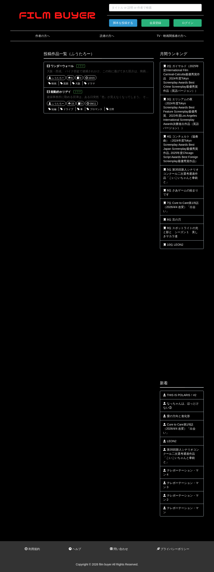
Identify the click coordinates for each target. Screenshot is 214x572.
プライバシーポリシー (173, 549)
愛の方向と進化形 (176, 416)
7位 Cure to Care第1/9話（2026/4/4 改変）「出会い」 (180, 207)
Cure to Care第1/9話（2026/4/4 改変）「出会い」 (179, 428)
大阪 (76, 83)
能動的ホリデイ (61, 91)
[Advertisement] (23, 113)
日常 (110, 109)
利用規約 (32, 549)
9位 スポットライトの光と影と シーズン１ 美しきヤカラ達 (180, 232)
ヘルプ (75, 549)
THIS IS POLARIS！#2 (179, 395)
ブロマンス (94, 109)
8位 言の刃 (172, 219)
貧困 (64, 83)
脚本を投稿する (123, 22)
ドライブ (66, 109)
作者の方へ (42, 35)
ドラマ (89, 83)
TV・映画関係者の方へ (171, 35)
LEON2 (169, 441)
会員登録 (155, 22)
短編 (52, 109)
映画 (52, 83)
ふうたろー (56, 78)
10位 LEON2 (173, 244)
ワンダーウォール (62, 66)
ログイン (187, 22)
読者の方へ (107, 35)
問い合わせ (119, 549)
